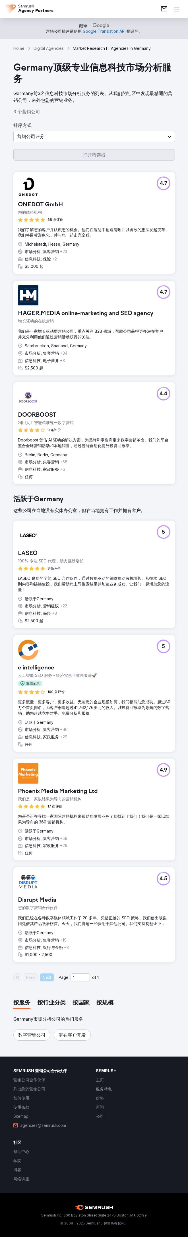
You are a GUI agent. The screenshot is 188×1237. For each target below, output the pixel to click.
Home (18, 48)
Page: (64, 977)
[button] (94, 136)
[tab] (21, 1003)
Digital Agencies (49, 48)
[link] (164, 9)
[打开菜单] (176, 9)
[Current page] (80, 977)
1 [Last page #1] (98, 977)
